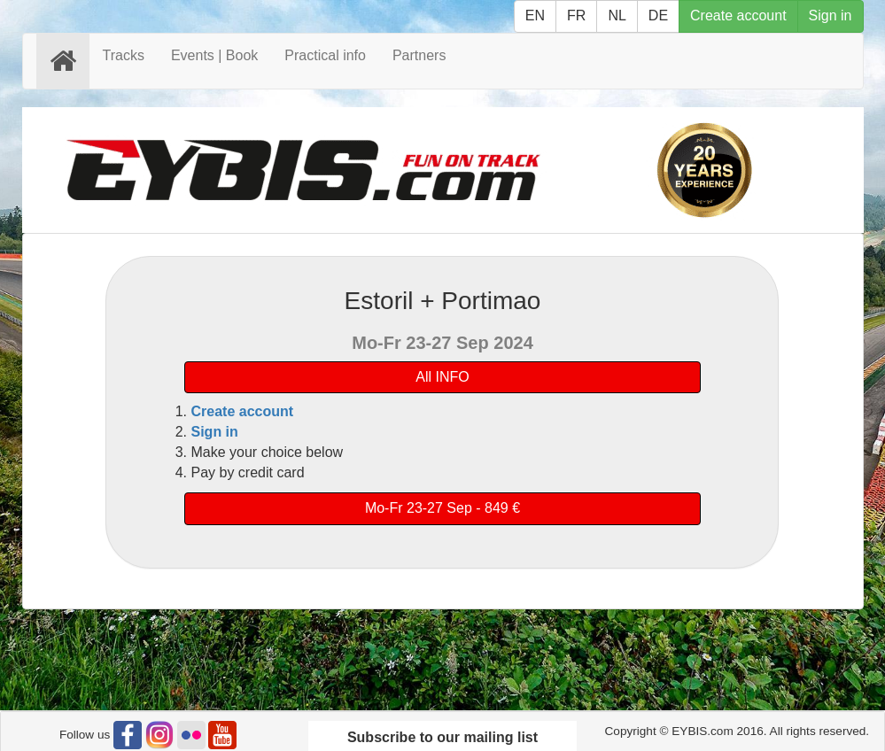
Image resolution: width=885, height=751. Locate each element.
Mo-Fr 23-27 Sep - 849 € (442, 507)
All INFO (442, 376)
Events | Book (214, 55)
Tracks (123, 55)
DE (658, 15)
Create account (738, 15)
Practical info (325, 55)
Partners (419, 55)
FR (576, 15)
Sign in (830, 15)
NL (616, 15)
